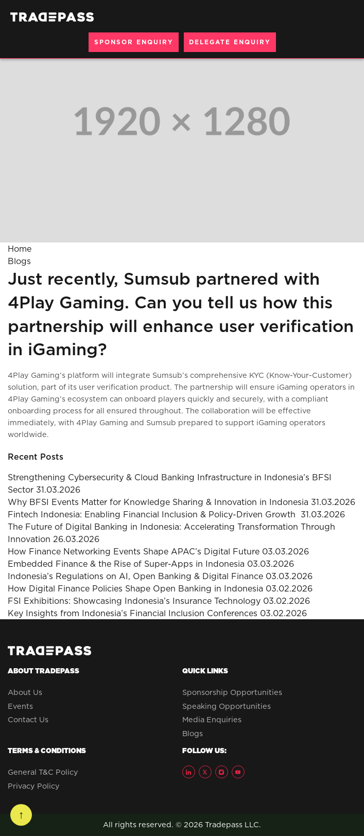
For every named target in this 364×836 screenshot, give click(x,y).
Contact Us (28, 720)
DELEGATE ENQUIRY (230, 42)
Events (20, 706)
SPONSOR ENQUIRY (134, 42)
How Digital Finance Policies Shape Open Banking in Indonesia (135, 588)
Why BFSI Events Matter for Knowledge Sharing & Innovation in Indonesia (158, 502)
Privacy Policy (34, 786)
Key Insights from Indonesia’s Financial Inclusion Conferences (132, 613)
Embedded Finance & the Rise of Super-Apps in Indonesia (126, 563)
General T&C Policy (43, 772)
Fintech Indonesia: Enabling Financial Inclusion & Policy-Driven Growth (153, 514)
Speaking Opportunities (226, 706)
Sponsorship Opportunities (232, 692)
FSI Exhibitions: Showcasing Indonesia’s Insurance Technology (134, 600)
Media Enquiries (211, 720)
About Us (25, 692)
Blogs (19, 261)
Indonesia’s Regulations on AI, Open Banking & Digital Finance (135, 576)
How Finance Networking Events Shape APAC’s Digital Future (133, 551)
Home (19, 248)
